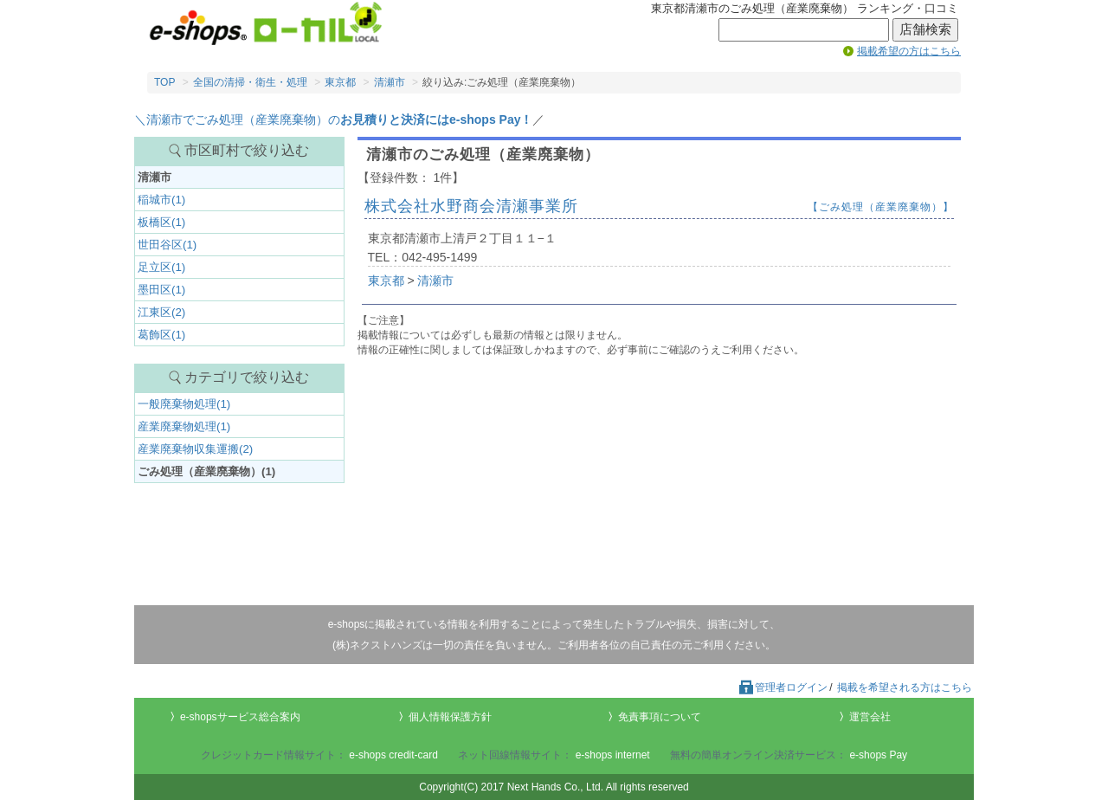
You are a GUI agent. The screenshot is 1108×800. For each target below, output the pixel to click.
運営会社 (870, 717)
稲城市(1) (161, 199)
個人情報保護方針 (450, 717)
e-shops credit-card (393, 755)
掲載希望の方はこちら (909, 51)
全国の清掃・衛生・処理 (250, 82)
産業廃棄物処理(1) (184, 426)
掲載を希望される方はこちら (904, 687)
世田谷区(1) (167, 244)
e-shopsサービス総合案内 (240, 717)
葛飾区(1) (161, 334)
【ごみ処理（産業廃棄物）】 (881, 207)
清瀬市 (389, 82)
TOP (164, 82)
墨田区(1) (161, 289)
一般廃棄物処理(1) (184, 403)
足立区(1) (161, 267)
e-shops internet (613, 755)
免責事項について (659, 717)
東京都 (340, 82)
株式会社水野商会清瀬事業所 (471, 206)
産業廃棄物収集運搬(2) (195, 448)
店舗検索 (925, 29)
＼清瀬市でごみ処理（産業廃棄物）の (333, 119)
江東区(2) (161, 312)
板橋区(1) (161, 222)
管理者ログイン (783, 687)
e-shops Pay (878, 755)
